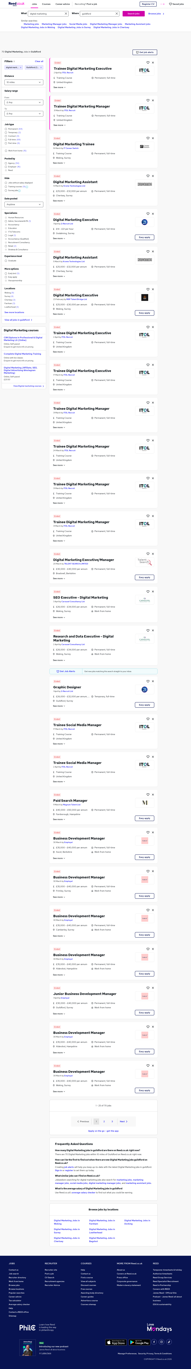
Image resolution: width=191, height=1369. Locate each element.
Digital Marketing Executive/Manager (83, 560)
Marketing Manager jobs (54, 24)
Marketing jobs (31, 24)
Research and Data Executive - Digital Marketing (83, 638)
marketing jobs (124, 1179)
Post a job (49, 1273)
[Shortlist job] (148, 62)
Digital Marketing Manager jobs (106, 24)
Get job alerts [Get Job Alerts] (145, 52)
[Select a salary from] (24, 102)
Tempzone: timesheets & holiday (167, 1270)
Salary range (11, 90)
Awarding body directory (92, 1293)
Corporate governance (127, 1281)
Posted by (10, 158)
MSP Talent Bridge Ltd (76, 299)
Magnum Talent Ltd (71, 804)
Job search (14, 1273)
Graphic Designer (67, 687)
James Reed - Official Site (165, 1293)
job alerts (69, 1167)
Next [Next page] (123, 1121)
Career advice (15, 1296)
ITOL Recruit (67, 72)
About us (121, 1270)
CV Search (49, 1277)
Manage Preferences (127, 1353)
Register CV (148, 4)
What (24, 13)
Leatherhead (12, 307)
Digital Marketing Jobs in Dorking (137, 1222)
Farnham (10, 303)
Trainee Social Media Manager (77, 725)
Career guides (87, 1296)
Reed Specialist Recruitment (166, 1281)
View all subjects (88, 1281)
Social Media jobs (78, 24)
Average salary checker (19, 1304)
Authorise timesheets (162, 1273)
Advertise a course (89, 1300)
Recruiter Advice (52, 1285)
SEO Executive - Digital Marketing (80, 597)
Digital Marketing (14, 51)
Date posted (11, 198)
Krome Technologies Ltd (74, 186)
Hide (7, 178)
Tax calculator (15, 1300)
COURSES (86, 1263)
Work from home (16, 1281)
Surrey (9, 296)
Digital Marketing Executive (75, 220)
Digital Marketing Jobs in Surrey (74, 27)
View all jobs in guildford (19, 319)
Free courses (86, 1289)
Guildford (36, 51)
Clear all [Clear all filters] (39, 61)
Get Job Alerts (66, 671)
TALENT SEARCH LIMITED (76, 563)
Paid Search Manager (70, 800)
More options (12, 268)
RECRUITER (51, 1263)
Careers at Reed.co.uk (127, 1273)
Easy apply (144, 237)
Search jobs (134, 13)
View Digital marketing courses (29, 386)
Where (75, 13)
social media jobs (79, 1183)
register (69, 1170)
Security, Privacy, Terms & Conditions (155, 1353)
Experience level (13, 256)
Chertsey (10, 300)
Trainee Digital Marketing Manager (82, 106)
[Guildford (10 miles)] (34, 67)
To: (6, 109)
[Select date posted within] (24, 204)
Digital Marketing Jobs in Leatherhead (102, 1231)
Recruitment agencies (54, 1281)
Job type (9, 124)
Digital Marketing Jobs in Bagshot (102, 1240)
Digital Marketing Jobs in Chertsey (111, 27)
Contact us (13, 1270)
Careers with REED (161, 1289)
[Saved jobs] (176, 4)
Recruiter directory (17, 1277)
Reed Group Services (162, 1277)
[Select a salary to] (24, 113)
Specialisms (11, 213)
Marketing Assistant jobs (137, 24)
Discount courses (88, 1285)
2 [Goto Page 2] (104, 1121)
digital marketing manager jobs (105, 1183)
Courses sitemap (88, 1304)
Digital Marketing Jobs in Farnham (102, 1222)
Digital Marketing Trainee (73, 144)
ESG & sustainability (162, 1304)
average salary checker (83, 1192)
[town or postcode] (99, 13)
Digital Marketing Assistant (75, 182)
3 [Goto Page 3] (112, 1121)
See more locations (14, 312)
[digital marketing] (14, 67)
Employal (68, 842)
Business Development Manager (79, 838)
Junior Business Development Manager (84, 994)
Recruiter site (51, 1270)
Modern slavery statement (129, 1285)
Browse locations (16, 1289)
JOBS (12, 1263)
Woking (9, 292)
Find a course (87, 1277)
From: (7, 97)
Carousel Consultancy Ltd (73, 601)
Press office (122, 1277)
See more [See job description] (60, 87)
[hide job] (153, 62)
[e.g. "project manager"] (48, 13)
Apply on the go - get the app (103, 1130)
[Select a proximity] (24, 82)
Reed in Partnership (162, 1285)
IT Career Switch (71, 148)
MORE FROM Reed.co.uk (129, 1263)
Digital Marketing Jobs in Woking (38, 27)
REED (156, 1263)
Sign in (58, 1170)
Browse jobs (156, 13)
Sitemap (12, 1316)
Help (11, 1308)
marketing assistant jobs (138, 1183)
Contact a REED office (19, 1312)
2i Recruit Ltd (67, 223)
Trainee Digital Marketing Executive (83, 68)
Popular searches (16, 1293)
